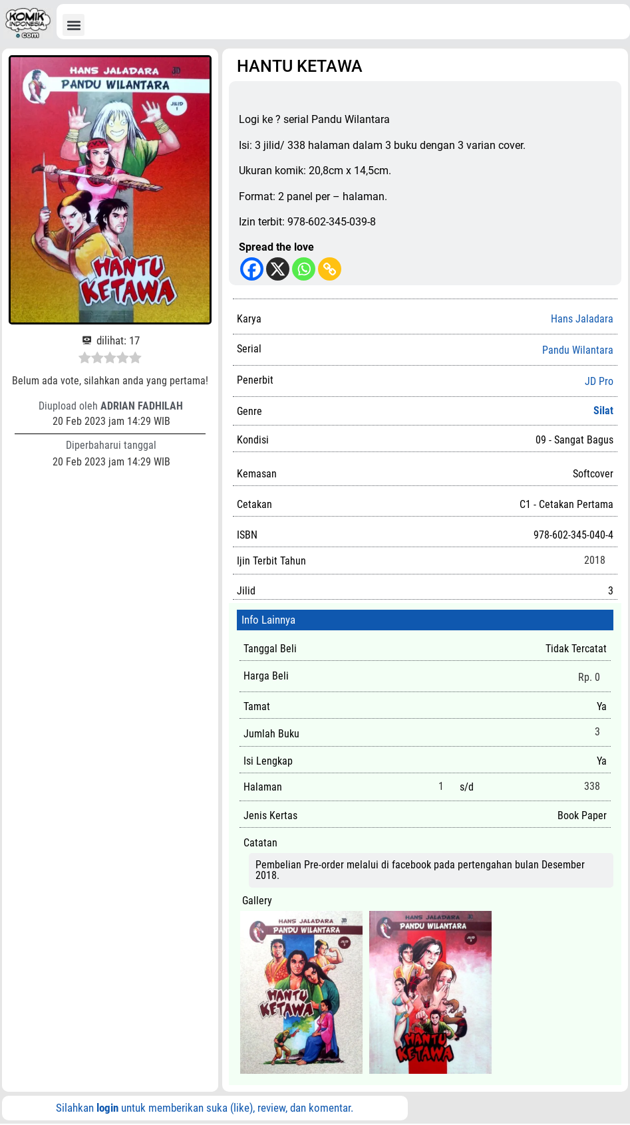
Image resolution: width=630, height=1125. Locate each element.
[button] (73, 25)
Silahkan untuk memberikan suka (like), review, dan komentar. (204, 1107)
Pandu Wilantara (577, 350)
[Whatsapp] (303, 269)
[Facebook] (251, 269)
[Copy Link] (329, 269)
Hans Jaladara (582, 318)
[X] (277, 269)
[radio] (85, 359)
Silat (603, 410)
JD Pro (599, 381)
